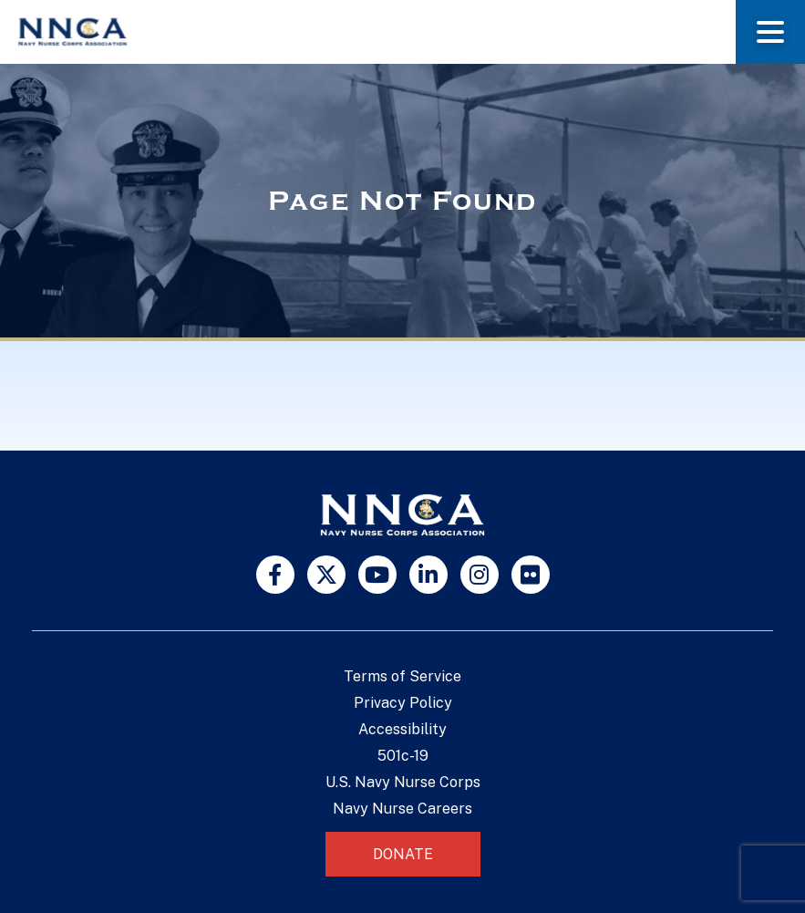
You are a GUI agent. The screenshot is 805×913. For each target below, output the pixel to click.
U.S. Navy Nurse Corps (402, 782)
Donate (403, 854)
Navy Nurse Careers (402, 808)
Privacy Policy (403, 702)
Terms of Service (402, 676)
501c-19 (402, 755)
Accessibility (402, 729)
